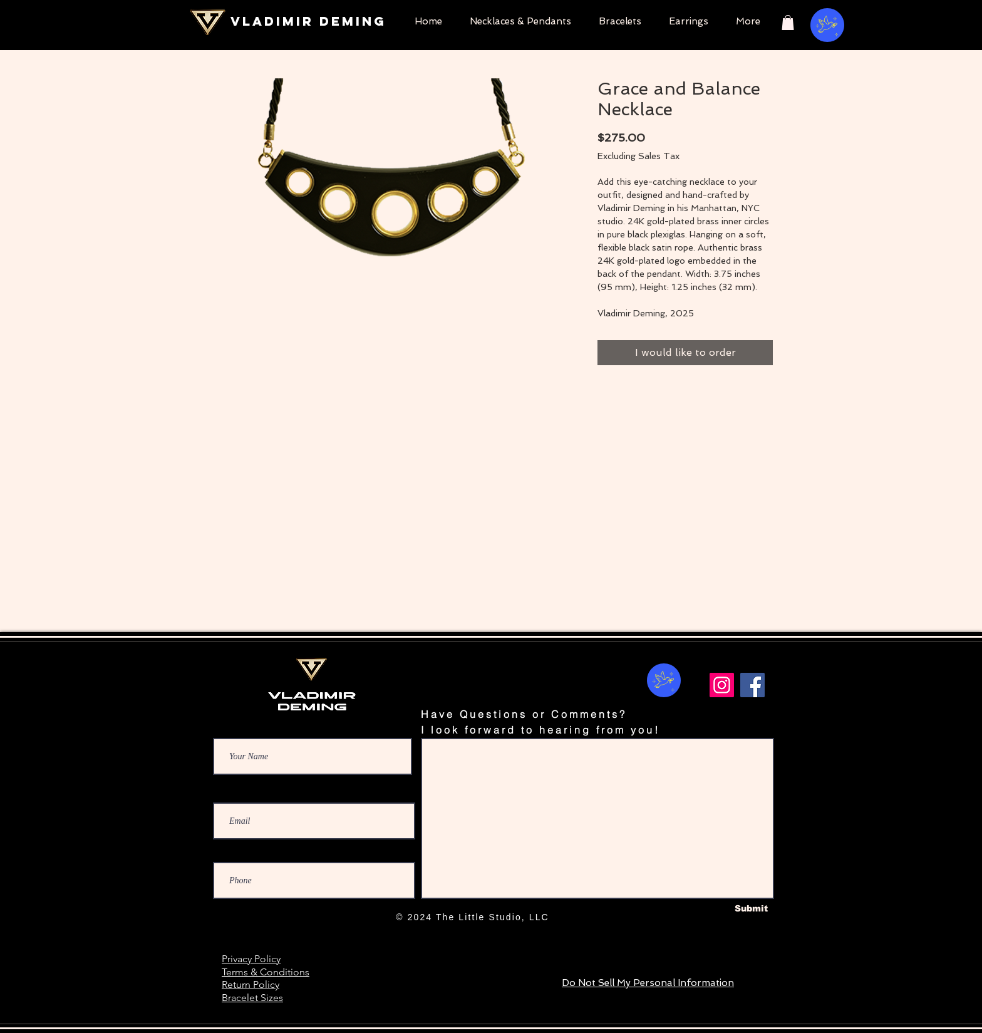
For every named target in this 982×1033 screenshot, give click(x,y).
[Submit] (751, 909)
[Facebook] (752, 685)
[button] (788, 22)
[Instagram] (722, 685)
